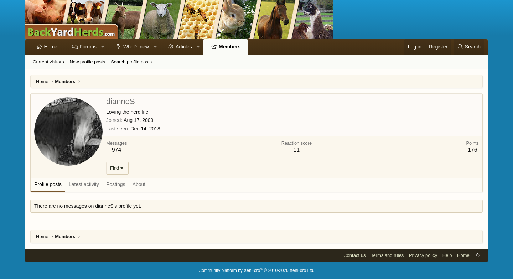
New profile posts (87, 61)
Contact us (354, 255)
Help (447, 255)
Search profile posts (131, 61)
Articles (184, 47)
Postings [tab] (115, 184)
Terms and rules (387, 255)
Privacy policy (423, 255)
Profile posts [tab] (48, 184)
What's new (136, 47)
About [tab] (139, 184)
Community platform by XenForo (257, 270)
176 (472, 150)
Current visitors (48, 61)
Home (50, 47)
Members (229, 47)
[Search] (469, 47)
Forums (87, 47)
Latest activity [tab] (84, 184)
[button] (102, 47)
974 (116, 150)
